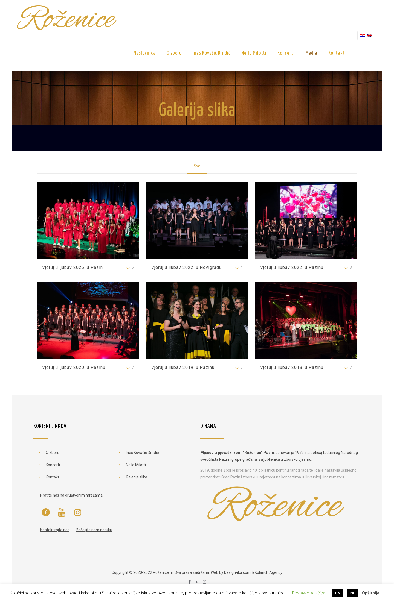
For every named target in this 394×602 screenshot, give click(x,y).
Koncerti (53, 465)
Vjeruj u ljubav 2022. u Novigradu (186, 267)
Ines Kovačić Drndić (142, 452)
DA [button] (337, 593)
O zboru (52, 452)
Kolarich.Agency (268, 572)
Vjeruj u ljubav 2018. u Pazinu (291, 367)
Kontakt (52, 477)
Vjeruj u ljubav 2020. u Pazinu (73, 367)
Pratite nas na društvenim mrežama (71, 495)
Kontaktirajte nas (54, 530)
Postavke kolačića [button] (308, 593)
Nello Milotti (136, 465)
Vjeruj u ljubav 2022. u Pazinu (291, 267)
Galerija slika (136, 477)
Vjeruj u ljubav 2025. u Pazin (72, 267)
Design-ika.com (237, 572)
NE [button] (352, 593)
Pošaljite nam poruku (94, 530)
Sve (197, 166)
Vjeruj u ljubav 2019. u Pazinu (183, 367)
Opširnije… (372, 593)
